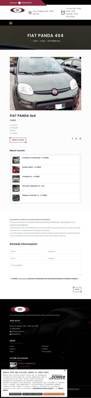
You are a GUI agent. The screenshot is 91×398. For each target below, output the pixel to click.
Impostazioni (15, 394)
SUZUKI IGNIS (27, 167)
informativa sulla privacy (43, 388)
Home (35, 41)
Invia (77, 289)
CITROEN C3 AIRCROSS (31, 158)
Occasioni (45, 346)
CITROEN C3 (27, 177)
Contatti (44, 349)
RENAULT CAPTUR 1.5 (30, 195)
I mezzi (42, 41)
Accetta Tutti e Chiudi (53, 394)
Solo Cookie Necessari (32, 394)
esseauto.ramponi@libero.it (19, 225)
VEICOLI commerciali (27, 364)
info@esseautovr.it (18, 331)
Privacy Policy (46, 352)
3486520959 (27, 3)
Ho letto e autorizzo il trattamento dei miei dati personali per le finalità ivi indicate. (45, 279)
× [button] (65, 370)
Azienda (12, 349)
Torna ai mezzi (18, 140)
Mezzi (12, 352)
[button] (10, 23)
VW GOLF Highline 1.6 (31, 186)
